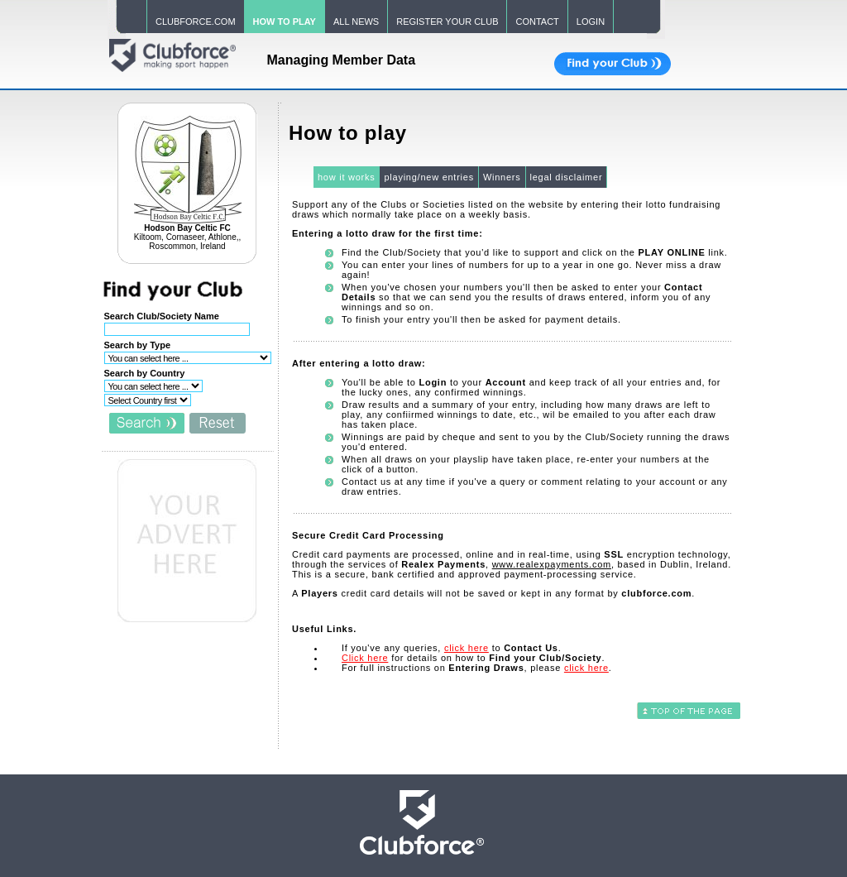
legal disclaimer (566, 177)
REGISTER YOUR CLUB (447, 21)
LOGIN (591, 21)
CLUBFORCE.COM (196, 21)
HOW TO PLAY (284, 21)
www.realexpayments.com (551, 564)
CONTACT (536, 21)
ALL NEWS (356, 21)
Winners (502, 177)
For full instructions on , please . (477, 668)
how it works (347, 177)
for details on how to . (473, 658)
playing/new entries (428, 177)
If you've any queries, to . (452, 648)
